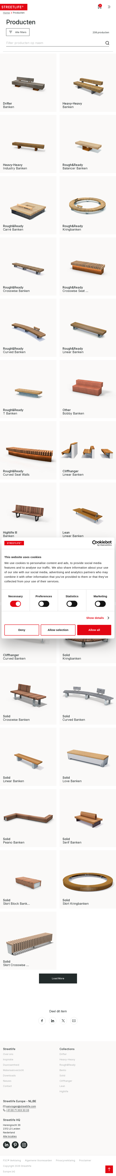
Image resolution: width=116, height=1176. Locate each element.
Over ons (8, 1054)
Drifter (63, 1054)
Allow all (94, 629)
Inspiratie (8, 1059)
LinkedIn (6, 1144)
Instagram (24, 1144)
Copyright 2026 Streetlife (17, 1166)
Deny (21, 629)
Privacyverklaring (65, 1160)
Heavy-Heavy (67, 1059)
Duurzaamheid (11, 1064)
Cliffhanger (66, 1080)
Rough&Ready (67, 1064)
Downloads (9, 1075)
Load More (58, 978)
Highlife (64, 1091)
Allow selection (58, 629)
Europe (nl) (9, 1171)
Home (6, 12)
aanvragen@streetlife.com (21, 1106)
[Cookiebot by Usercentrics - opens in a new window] (95, 543)
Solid (62, 1075)
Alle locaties (10, 1136)
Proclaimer (85, 1160)
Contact (7, 1086)
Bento (63, 1070)
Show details (95, 617)
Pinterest (15, 1144)
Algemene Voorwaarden (38, 1160)
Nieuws (7, 1080)
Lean (62, 1086)
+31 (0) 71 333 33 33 (17, 1110)
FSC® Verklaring (12, 1160)
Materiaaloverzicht (13, 1070)
